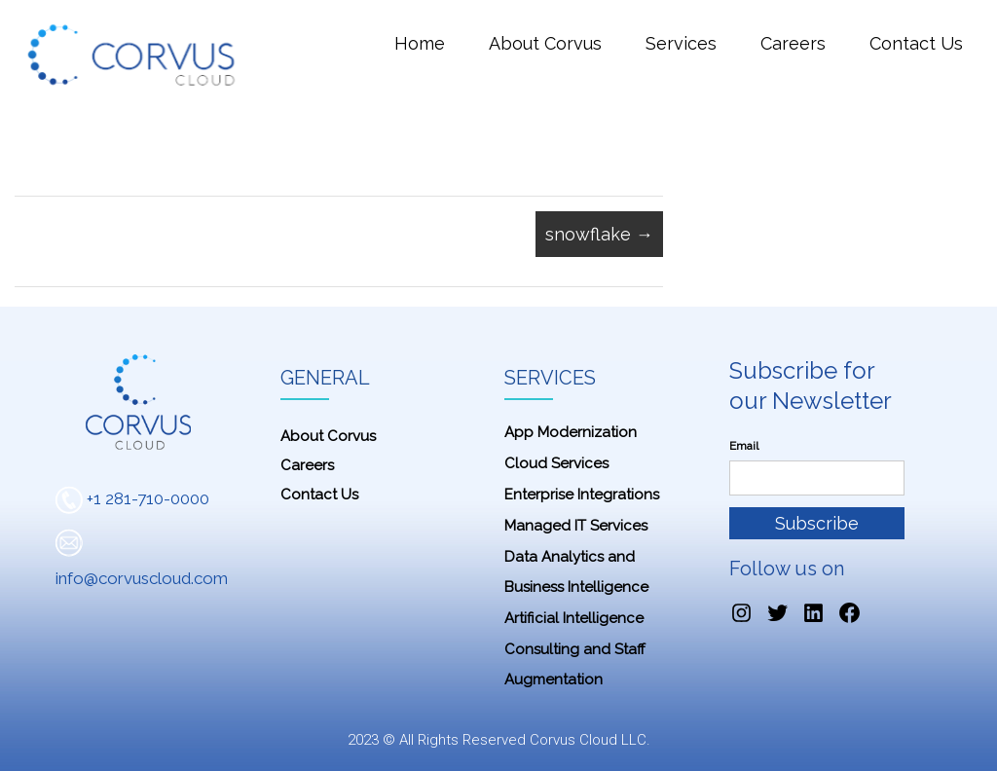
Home (419, 43)
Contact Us (916, 43)
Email (743, 446)
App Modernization (570, 432)
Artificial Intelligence (574, 618)
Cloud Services (556, 463)
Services (681, 43)
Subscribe (817, 523)
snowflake (599, 234)
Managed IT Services (575, 525)
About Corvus (545, 43)
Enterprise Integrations (581, 494)
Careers (793, 43)
